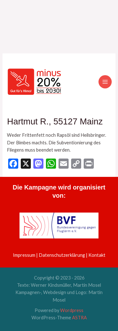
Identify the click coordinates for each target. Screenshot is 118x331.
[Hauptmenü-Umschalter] (105, 81)
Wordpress (71, 310)
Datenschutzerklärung (62, 255)
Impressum (24, 255)
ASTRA (79, 317)
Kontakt (96, 255)
